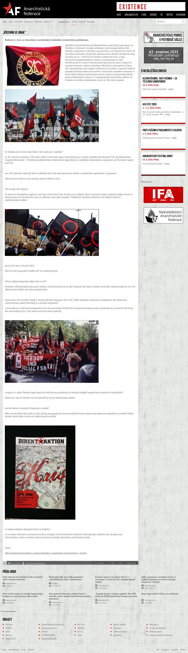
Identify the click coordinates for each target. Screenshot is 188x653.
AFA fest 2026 (149, 104)
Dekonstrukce (120, 631)
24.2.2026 (56, 605)
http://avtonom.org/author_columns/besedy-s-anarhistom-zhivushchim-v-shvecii (46, 553)
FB (161, 14)
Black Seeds (119, 624)
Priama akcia (155, 631)
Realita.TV (11, 638)
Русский (91, 21)
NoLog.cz (153, 624)
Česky (74, 21)
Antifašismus (99, 563)
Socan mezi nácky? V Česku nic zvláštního (160, 593)
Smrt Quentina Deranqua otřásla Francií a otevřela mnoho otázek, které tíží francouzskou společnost (70, 596)
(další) (46, 21)
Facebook (174, 649)
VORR (8, 628)
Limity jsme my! (49, 628)
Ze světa (18, 21)
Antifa (44, 631)
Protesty (38, 21)
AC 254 (81, 624)
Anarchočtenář (49, 638)
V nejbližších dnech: (154, 71)
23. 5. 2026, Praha (151, 159)
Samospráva (131, 563)
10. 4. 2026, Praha (151, 85)
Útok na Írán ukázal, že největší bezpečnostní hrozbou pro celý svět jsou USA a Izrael (23, 595)
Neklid (81, 628)
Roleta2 (117, 628)
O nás (144, 14)
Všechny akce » (147, 181)
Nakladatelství (131, 14)
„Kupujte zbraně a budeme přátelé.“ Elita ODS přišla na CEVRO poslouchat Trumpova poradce (116, 595)
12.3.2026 (149, 588)
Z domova (28, 21)
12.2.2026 (102, 603)
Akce (119, 14)
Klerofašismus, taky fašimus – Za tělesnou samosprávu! (160, 80)
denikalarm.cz (11, 583)
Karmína (117, 635)
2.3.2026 (9, 603)
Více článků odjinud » (8, 611)
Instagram (180, 14)
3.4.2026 (9, 586)
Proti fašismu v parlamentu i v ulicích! (162, 130)
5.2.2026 (148, 603)
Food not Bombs (157, 628)
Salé (80, 635)
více (171, 89)
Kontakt (153, 14)
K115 (80, 631)
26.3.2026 (56, 586)
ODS (8, 631)
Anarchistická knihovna (161, 635)
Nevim (9, 635)
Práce (121, 563)
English (82, 21)
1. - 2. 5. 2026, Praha (152, 107)
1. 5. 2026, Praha (150, 133)
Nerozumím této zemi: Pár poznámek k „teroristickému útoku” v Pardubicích (66, 578)
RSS (157, 649)
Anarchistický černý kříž (53, 624)
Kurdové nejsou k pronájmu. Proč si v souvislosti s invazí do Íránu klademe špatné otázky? (115, 579)
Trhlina (9, 624)
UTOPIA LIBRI (48, 635)
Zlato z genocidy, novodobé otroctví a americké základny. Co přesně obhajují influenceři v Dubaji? (158, 579)
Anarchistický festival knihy (158, 156)
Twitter (169, 14)
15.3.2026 (102, 588)
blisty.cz (55, 583)
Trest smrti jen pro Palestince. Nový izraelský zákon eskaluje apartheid (23, 578)
